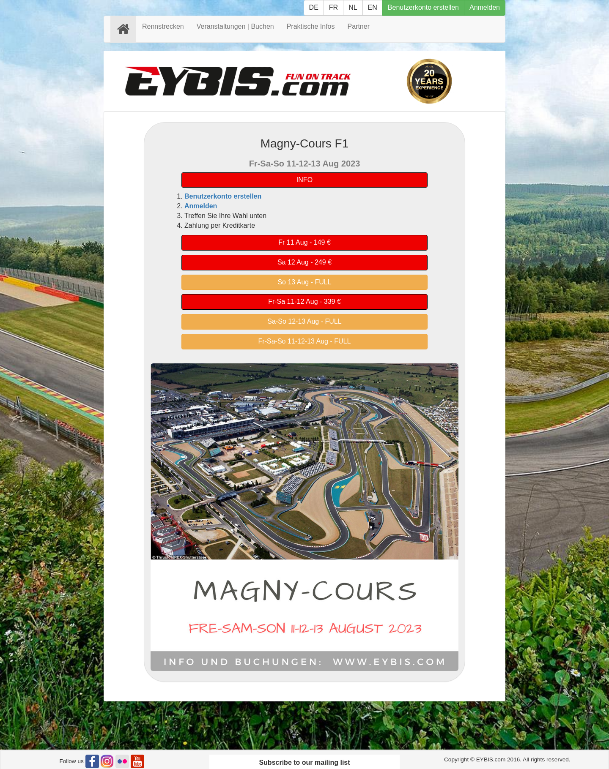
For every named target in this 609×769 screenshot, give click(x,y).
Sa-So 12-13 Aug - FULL (304, 321)
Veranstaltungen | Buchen (235, 26)
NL (352, 7)
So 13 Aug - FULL (304, 282)
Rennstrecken (163, 26)
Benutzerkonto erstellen (423, 7)
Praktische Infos (311, 26)
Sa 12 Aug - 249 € (304, 262)
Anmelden (484, 7)
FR (333, 7)
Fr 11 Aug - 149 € (304, 242)
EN (372, 7)
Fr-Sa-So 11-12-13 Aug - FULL (304, 341)
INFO (304, 179)
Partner (359, 26)
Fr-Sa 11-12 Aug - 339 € (304, 301)
